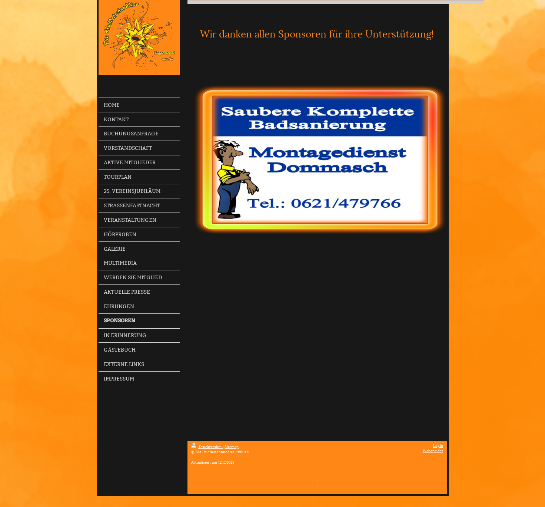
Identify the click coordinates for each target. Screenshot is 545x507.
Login (438, 445)
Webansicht (433, 450)
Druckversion (207, 446)
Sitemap (232, 446)
